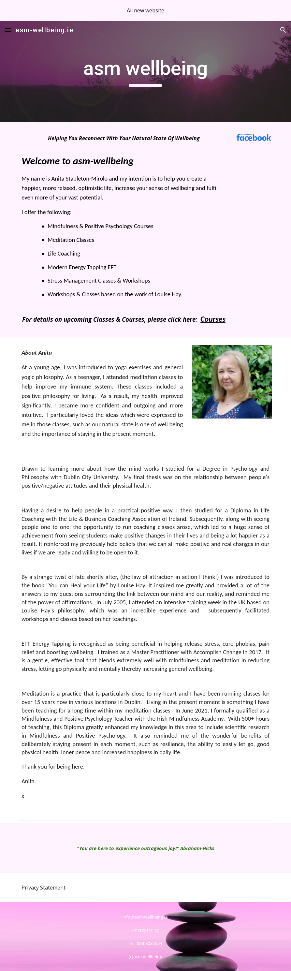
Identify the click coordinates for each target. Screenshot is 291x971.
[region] (145, 10)
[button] (8, 30)
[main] (145, 71)
